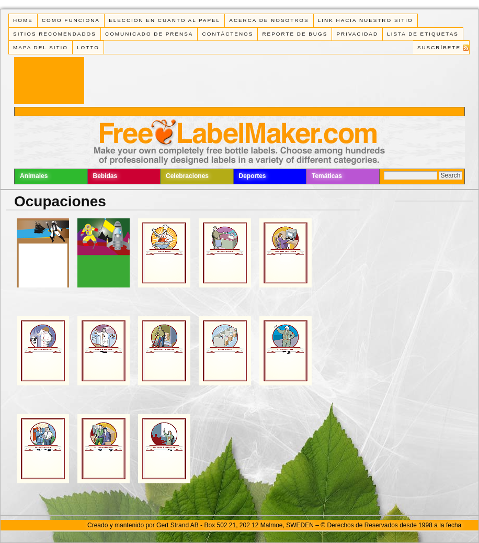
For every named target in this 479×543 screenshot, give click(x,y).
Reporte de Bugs (294, 34)
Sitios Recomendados (54, 34)
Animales (34, 176)
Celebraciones (187, 176)
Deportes (252, 176)
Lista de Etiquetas (423, 34)
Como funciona (71, 20)
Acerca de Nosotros (269, 20)
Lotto (88, 47)
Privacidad (357, 34)
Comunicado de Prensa (149, 34)
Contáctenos (228, 34)
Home (23, 20)
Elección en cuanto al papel (164, 20)
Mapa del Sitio (40, 47)
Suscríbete (439, 47)
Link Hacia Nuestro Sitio (365, 20)
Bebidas (105, 176)
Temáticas (327, 176)
